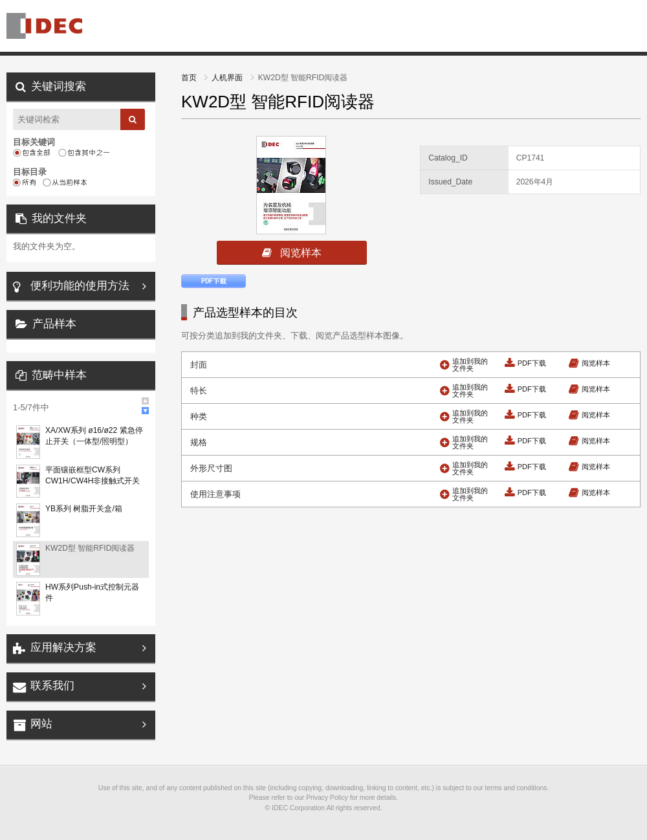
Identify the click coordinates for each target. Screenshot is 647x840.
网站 (41, 724)
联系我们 (52, 686)
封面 (198, 365)
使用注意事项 (215, 494)
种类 (198, 416)
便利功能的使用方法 (79, 286)
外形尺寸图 (211, 468)
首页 (190, 77)
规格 (198, 442)
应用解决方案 (63, 647)
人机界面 (228, 77)
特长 (198, 390)
